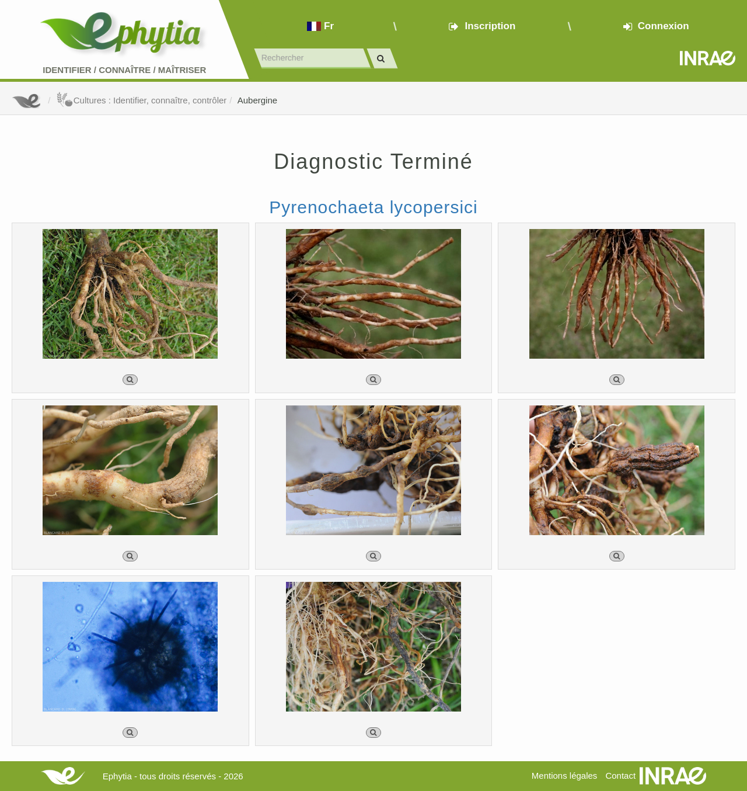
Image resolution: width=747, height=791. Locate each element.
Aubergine (257, 100)
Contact (620, 775)
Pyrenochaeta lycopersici (373, 207)
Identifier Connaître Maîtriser (124, 70)
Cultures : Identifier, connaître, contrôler (141, 100)
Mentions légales (565, 775)
